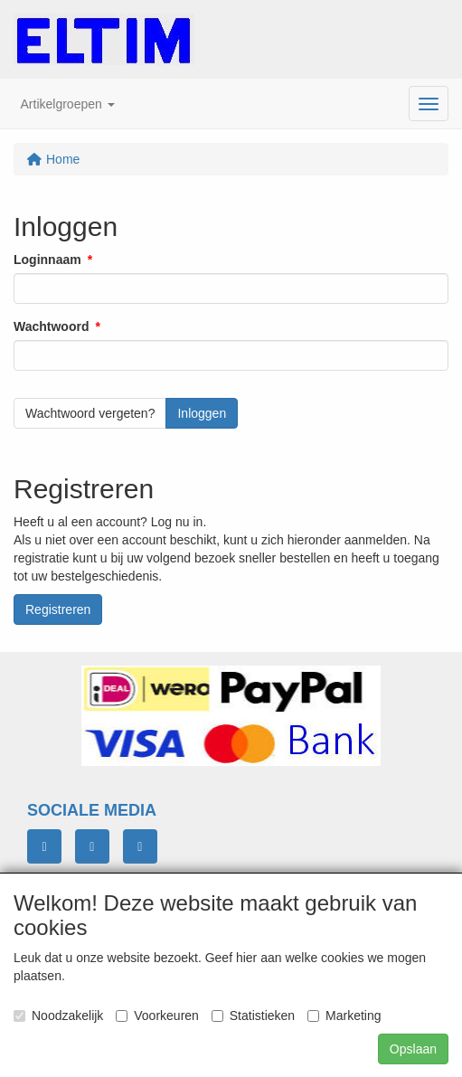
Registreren (57, 609)
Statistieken (253, 1015)
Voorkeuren (157, 1015)
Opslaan (413, 1049)
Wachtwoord (51, 326)
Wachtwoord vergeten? (90, 413)
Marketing (344, 1015)
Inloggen (201, 413)
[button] (67, 104)
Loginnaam (47, 259)
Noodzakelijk (58, 1015)
